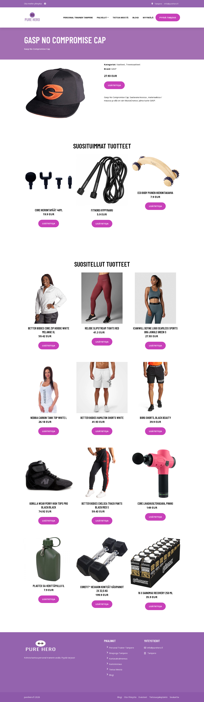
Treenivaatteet (133, 60)
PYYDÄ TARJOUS (167, 15)
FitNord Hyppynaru (102, 206)
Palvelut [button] (102, 15)
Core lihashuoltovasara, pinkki (155, 499)
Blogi (136, 15)
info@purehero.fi (170, 3)
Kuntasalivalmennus (118, 654)
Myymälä (148, 15)
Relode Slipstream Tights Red (102, 324)
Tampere (156, 3)
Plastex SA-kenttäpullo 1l (48, 582)
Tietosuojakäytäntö (158, 693)
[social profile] (45, 3)
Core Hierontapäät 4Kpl (49, 206)
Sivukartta (174, 693)
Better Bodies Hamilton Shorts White (102, 414)
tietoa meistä (120, 15)
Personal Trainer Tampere (121, 643)
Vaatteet (121, 60)
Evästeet (142, 693)
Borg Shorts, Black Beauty (155, 414)
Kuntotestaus (115, 660)
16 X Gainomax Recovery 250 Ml (155, 589)
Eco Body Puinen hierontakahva (155, 189)
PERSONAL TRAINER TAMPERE (78, 15)
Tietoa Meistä (115, 665)
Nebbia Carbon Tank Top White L (49, 414)
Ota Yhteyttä (130, 693)
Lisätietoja (114, 81)
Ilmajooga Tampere (118, 649)
